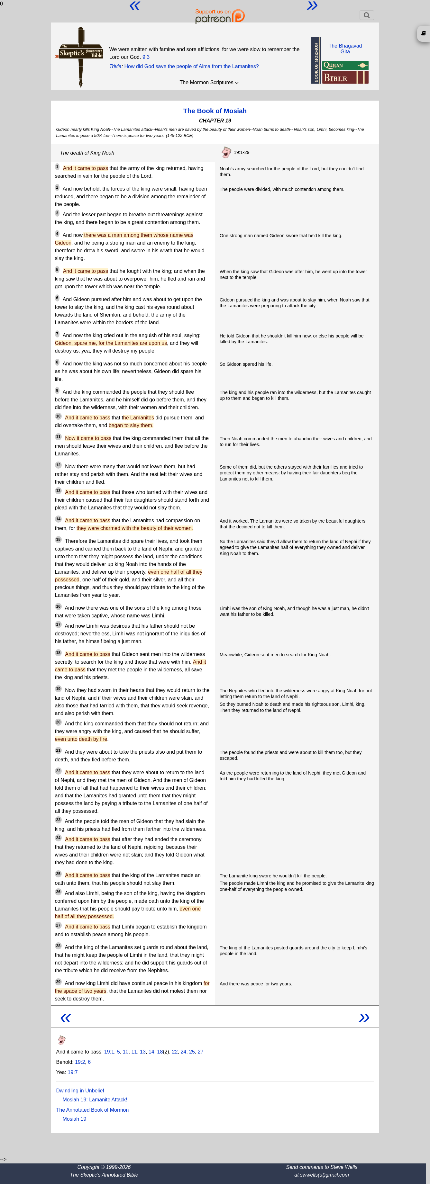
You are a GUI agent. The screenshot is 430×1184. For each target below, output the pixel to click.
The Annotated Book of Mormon (92, 1110)
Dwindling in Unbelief (80, 1090)
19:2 (80, 1062)
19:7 (73, 1072)
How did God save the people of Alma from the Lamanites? (191, 66)
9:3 (146, 57)
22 (175, 1051)
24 (183, 1051)
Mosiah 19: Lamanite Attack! (95, 1099)
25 (192, 1051)
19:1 (109, 1051)
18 (160, 1051)
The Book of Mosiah (215, 110)
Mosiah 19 (75, 1119)
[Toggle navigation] (367, 15)
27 (201, 1051)
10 (126, 1051)
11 (134, 1051)
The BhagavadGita (345, 48)
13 (143, 1051)
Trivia (115, 66)
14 (151, 1051)
